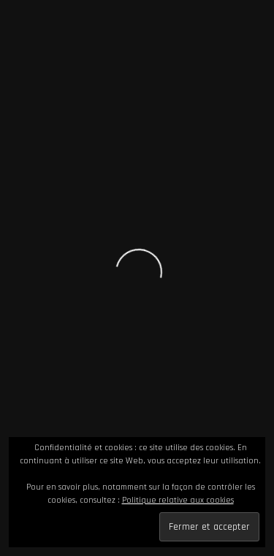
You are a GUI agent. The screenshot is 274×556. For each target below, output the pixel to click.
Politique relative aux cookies (178, 500)
